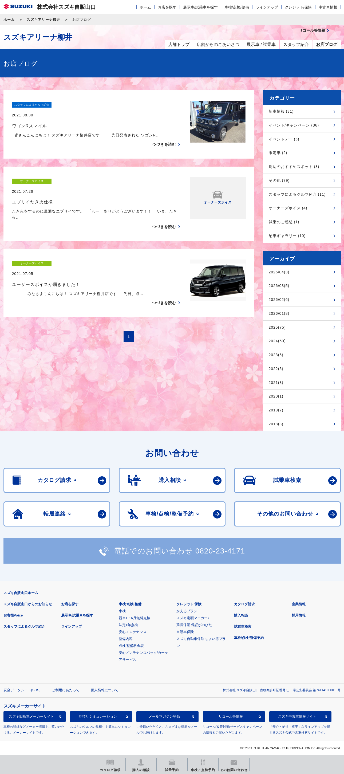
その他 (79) (279, 180)
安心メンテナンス (133, 632)
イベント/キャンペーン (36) (294, 125)
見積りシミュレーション (98, 716)
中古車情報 (328, 7)
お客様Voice (13, 615)
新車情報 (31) (281, 111)
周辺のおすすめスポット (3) (294, 166)
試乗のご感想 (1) (284, 222)
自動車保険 (185, 632)
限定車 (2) (278, 153)
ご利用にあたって (66, 690)
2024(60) (277, 341)
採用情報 (299, 615)
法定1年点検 (128, 625)
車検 (122, 611)
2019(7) (276, 410)
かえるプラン (186, 611)
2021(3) (276, 382)
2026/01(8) (279, 313)
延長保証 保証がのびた (194, 625)
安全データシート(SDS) (22, 690)
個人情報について (104, 690)
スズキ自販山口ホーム (20, 593)
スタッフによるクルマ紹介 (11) (297, 194)
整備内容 (126, 639)
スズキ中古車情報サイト (297, 716)
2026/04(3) (279, 272)
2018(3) (276, 424)
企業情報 (299, 604)
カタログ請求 (244, 604)
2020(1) (276, 396)
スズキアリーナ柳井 (43, 20)
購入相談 (241, 615)
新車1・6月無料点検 (134, 618)
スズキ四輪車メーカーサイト (31, 716)
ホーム (145, 7)
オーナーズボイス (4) (288, 208)
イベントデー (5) (284, 139)
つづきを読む (164, 134)
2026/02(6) (279, 299)
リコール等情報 (231, 716)
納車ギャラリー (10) (287, 236)
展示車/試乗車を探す (200, 7)
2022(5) (276, 369)
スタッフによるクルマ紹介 (24, 626)
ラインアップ (267, 7)
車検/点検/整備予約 (249, 638)
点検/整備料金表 (131, 646)
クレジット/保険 (298, 7)
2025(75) (277, 327)
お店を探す (167, 7)
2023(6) (276, 355)
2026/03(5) (279, 286)
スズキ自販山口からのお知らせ (27, 604)
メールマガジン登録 (164, 716)
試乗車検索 (242, 626)
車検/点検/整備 (236, 7)
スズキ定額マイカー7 (192, 618)
